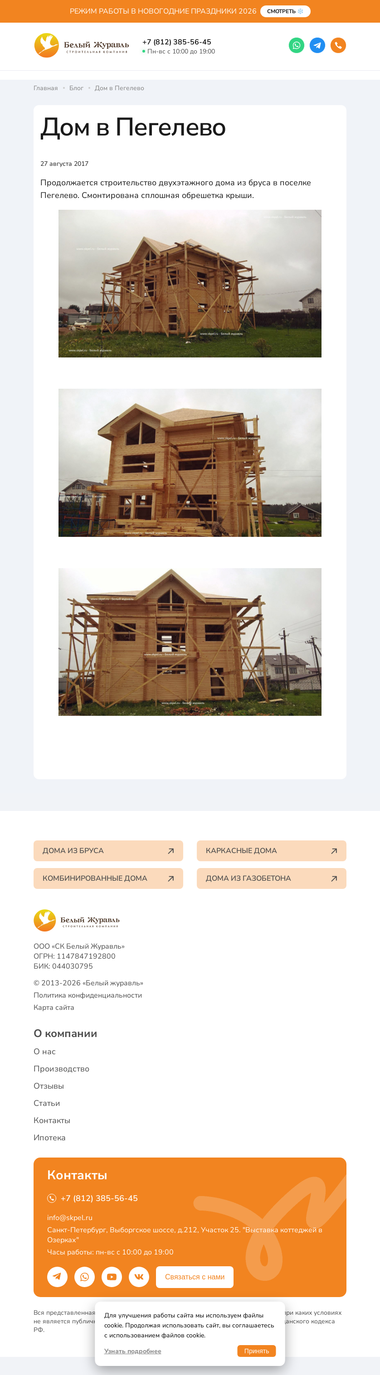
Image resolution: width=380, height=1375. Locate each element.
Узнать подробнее (132, 1351)
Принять (256, 1351)
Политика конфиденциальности (88, 995)
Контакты (52, 1120)
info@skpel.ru (70, 1218)
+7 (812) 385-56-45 (176, 42)
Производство (61, 1068)
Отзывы (49, 1086)
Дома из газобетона (271, 878)
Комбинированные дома (108, 878)
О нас (45, 1051)
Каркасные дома (271, 851)
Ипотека (50, 1137)
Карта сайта (54, 1008)
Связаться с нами (194, 1277)
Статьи (47, 1103)
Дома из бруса (108, 851)
